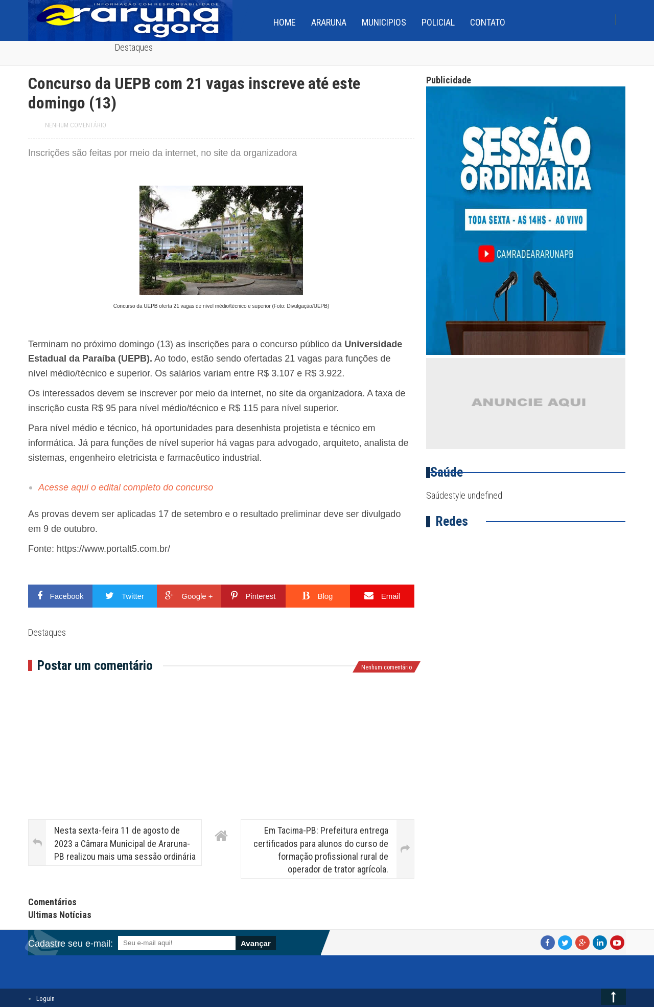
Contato (487, 22)
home (284, 22)
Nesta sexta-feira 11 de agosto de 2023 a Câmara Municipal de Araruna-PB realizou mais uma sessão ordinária (125, 843)
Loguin (45, 998)
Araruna (328, 22)
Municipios (384, 22)
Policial (438, 22)
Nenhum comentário (75, 125)
